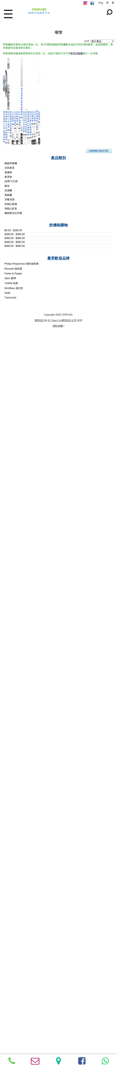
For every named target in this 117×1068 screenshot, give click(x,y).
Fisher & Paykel (13, 990)
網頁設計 (40, 1037)
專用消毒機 (76, 53)
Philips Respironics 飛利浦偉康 (22, 980)
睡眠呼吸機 (11, 880)
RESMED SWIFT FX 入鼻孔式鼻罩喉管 (30, 649)
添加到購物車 (30, 142)
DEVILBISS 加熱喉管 (30, 381)
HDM (7, 1010)
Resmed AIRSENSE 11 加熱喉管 (85, 381)
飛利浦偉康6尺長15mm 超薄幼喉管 (30, 113)
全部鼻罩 (9, 884)
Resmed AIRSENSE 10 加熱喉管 (85, 292)
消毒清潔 (9, 916)
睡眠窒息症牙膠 (13, 930)
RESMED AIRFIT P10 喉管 (30, 739)
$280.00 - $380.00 (15, 951)
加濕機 (8, 907)
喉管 (7, 902)
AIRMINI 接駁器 (30, 828)
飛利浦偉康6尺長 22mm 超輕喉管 (85, 113)
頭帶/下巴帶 (11, 898)
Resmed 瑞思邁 (13, 985)
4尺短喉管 (30, 292)
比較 (33, 136)
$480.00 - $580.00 (15, 959)
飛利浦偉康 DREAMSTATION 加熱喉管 (85, 203)
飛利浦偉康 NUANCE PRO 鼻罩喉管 (85, 560)
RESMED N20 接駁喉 (85, 649)
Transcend (10, 1014)
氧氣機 (8, 912)
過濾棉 (8, 889)
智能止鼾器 (11, 925)
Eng (100, 2)
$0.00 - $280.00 (13, 947)
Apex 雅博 (10, 995)
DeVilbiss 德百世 (14, 1005)
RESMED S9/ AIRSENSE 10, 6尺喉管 (30, 203)
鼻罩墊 (8, 893)
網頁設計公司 (69, 1037)
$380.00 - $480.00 (15, 955)
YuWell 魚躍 (11, 1000)
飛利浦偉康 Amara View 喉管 (85, 738)
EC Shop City (55, 1037)
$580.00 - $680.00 (15, 963)
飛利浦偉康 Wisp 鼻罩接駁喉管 (30, 447)
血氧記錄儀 (11, 921)
